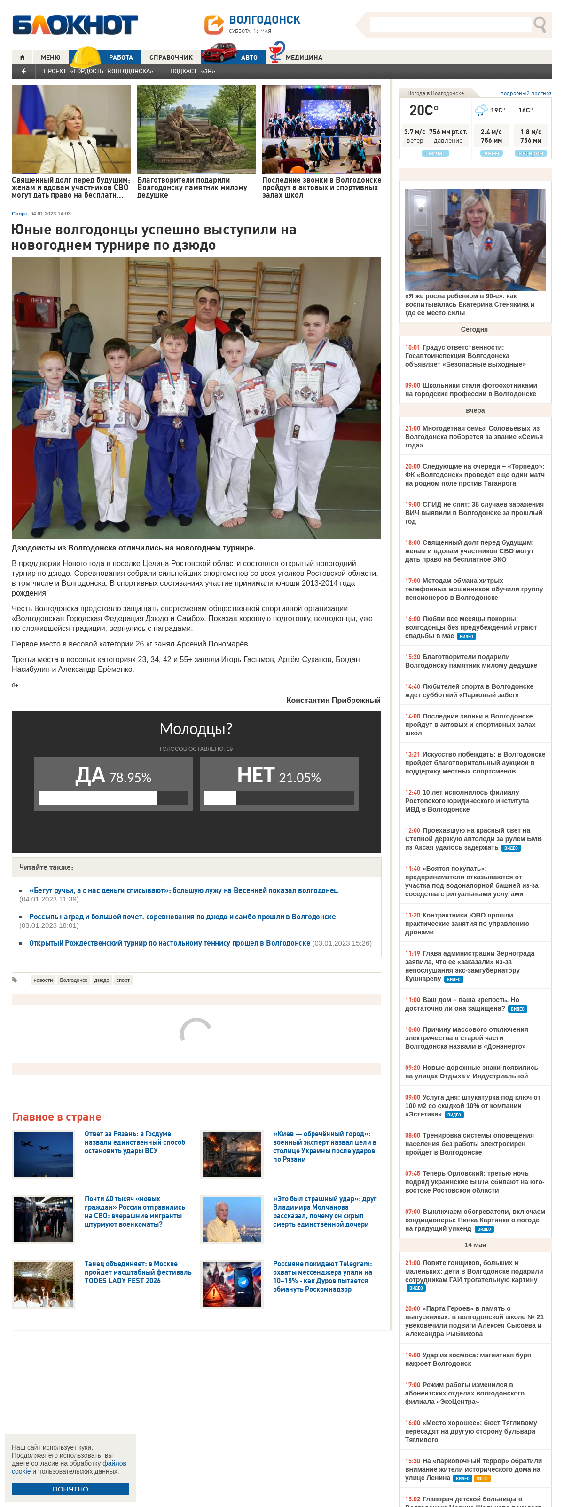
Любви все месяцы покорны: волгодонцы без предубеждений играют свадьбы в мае (471, 627)
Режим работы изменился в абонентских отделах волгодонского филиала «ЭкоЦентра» (465, 1393)
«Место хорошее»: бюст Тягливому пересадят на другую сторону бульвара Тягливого (471, 1431)
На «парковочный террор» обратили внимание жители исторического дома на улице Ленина (473, 1469)
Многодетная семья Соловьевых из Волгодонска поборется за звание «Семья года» (474, 436)
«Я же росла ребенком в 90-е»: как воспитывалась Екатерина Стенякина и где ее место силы (469, 304)
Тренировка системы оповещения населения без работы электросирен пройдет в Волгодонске (469, 1144)
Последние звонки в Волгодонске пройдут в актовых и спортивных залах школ (470, 724)
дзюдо (102, 980)
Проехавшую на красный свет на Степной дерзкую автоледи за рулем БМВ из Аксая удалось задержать (473, 839)
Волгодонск (73, 980)
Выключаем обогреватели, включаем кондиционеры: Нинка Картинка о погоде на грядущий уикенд (475, 1220)
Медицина (295, 56)
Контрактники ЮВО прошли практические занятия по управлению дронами (467, 923)
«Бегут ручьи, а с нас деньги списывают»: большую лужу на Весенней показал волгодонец (183, 890)
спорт (123, 980)
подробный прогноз (526, 92)
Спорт (19, 213)
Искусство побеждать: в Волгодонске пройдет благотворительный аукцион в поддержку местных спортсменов (475, 762)
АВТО (229, 57)
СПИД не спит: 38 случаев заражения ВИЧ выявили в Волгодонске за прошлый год (474, 513)
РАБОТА (101, 57)
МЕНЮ (51, 57)
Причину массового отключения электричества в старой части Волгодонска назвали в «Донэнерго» (466, 1038)
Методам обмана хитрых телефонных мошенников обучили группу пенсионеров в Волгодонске (474, 589)
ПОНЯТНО (70, 1489)
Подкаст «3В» (193, 71)
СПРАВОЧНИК (171, 57)
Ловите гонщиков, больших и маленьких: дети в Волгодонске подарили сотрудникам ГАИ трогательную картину (474, 1271)
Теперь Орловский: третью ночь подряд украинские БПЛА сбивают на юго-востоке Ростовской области (475, 1182)
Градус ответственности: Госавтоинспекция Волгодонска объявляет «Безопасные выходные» (465, 355)
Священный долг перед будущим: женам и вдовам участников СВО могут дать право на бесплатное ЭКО (469, 551)
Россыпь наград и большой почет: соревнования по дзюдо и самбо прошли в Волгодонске (182, 916)
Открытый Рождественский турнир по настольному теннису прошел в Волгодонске (169, 943)
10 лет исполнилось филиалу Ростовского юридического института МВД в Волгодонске (467, 801)
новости (43, 980)
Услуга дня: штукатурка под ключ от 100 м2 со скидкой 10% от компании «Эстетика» (472, 1105)
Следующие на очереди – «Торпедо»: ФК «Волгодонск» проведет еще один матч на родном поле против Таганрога (475, 474)
